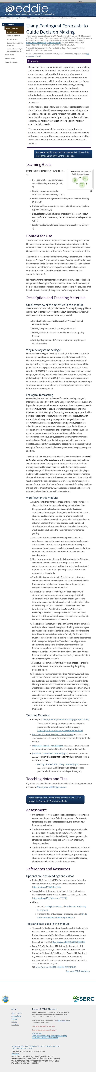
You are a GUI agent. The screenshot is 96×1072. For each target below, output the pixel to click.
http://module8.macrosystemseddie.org (43, 42)
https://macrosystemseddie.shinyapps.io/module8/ (66, 719)
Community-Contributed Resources (15, 44)
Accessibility (16, 1016)
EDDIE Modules (31, 18)
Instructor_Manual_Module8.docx (47, 745)
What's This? (15, 1054)
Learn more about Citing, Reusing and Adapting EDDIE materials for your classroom (49, 1036)
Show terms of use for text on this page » (43, 1026)
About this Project (11, 62)
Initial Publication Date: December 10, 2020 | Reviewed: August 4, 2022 (57, 54)
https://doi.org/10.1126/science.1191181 (49, 898)
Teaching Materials (18, 18)
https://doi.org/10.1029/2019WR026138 (68, 942)
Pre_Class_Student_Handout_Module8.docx (52, 734)
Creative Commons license (62, 1020)
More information (37, 1033)
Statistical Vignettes (13, 36)
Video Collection (12, 39)
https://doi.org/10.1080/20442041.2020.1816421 (56, 967)
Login (80, 1)
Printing (14, 1019)
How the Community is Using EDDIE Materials (14, 50)
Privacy (14, 1022)
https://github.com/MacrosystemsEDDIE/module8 (60, 730)
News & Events (10, 58)
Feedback (15, 1025)
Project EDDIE (5, 18)
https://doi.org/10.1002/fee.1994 (46, 887)
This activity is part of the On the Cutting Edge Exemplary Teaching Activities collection (55, 49)
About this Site (17, 1013)
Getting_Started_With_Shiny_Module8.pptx (57, 764)
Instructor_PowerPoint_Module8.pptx (49, 753)
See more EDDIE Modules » (78, 971)
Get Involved (9, 55)
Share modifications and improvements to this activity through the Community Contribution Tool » (62, 154)
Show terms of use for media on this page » (44, 1030)
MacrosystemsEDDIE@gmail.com (51, 787)
